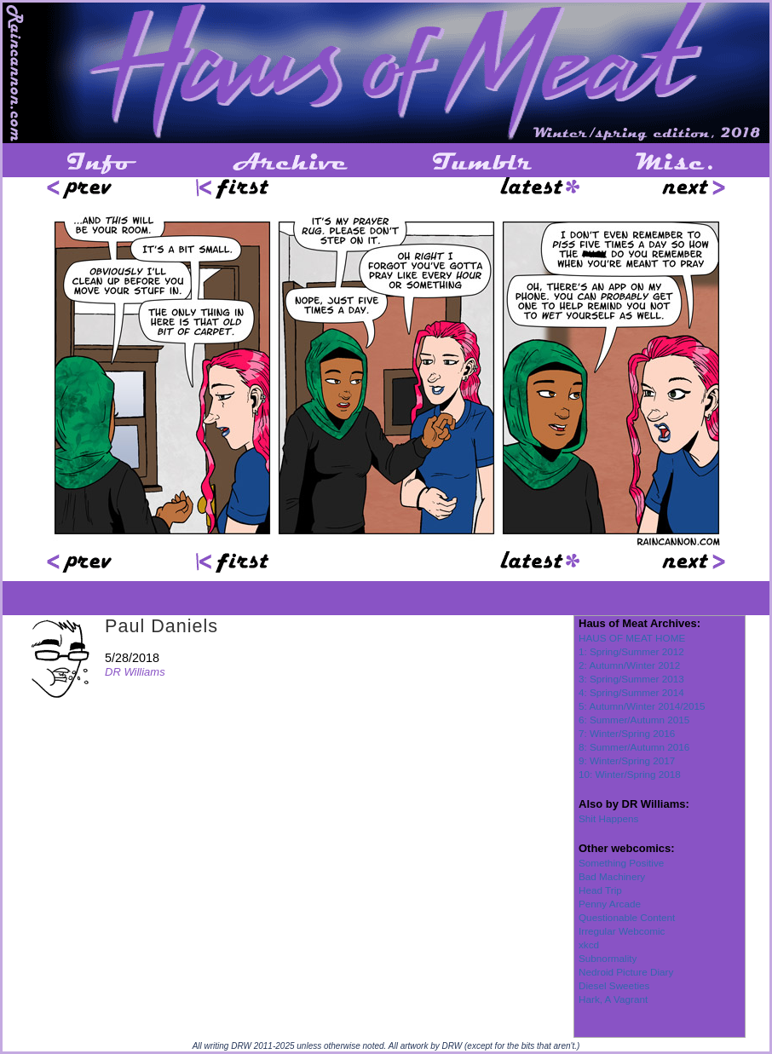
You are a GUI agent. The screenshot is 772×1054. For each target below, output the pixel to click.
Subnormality (608, 958)
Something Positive (621, 862)
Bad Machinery (612, 876)
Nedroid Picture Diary (626, 971)
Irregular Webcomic (622, 930)
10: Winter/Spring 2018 (630, 774)
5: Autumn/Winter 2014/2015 (642, 705)
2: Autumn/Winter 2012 (629, 665)
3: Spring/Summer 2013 (631, 678)
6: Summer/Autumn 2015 (634, 719)
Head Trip (600, 890)
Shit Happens (608, 818)
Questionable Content (627, 917)
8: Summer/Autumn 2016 (634, 746)
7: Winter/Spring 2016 (627, 733)
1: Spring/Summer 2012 (631, 651)
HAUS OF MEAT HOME (632, 637)
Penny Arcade (610, 903)
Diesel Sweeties (614, 985)
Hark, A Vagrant (613, 999)
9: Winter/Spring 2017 (627, 760)
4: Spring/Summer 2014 (631, 692)
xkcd (589, 944)
